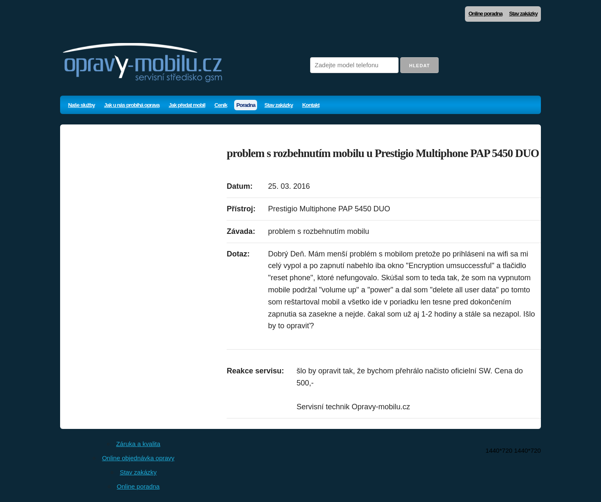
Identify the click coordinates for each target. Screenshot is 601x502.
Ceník (221, 105)
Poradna (245, 105)
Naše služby (81, 105)
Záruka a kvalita (138, 443)
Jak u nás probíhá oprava (131, 105)
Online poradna (485, 13)
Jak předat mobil (187, 105)
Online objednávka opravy (138, 457)
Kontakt (310, 105)
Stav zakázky (523, 13)
